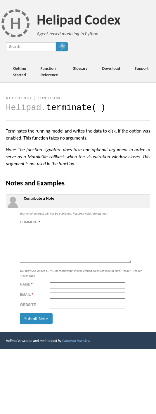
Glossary (80, 68)
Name (26, 291)
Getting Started (19, 71)
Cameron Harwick (75, 347)
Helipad (23, 108)
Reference (19, 98)
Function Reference (49, 71)
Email (26, 302)
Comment (30, 222)
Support (142, 68)
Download (111, 68)
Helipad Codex (79, 19)
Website (28, 312)
